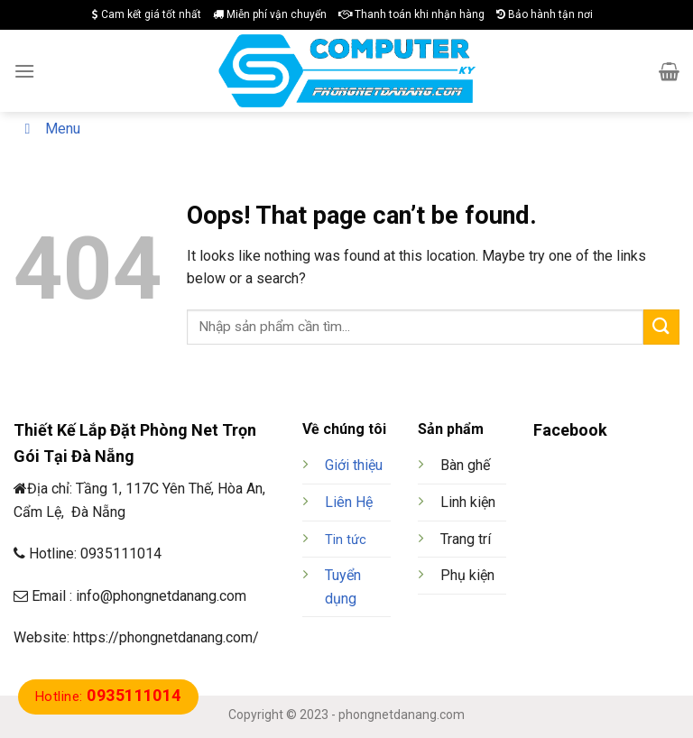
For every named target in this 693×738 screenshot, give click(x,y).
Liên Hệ (349, 502)
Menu (49, 128)
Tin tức (345, 539)
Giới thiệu (354, 465)
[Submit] (661, 327)
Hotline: (108, 696)
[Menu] (24, 71)
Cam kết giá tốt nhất (146, 14)
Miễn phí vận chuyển (270, 14)
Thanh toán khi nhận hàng (411, 14)
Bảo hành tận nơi (544, 14)
